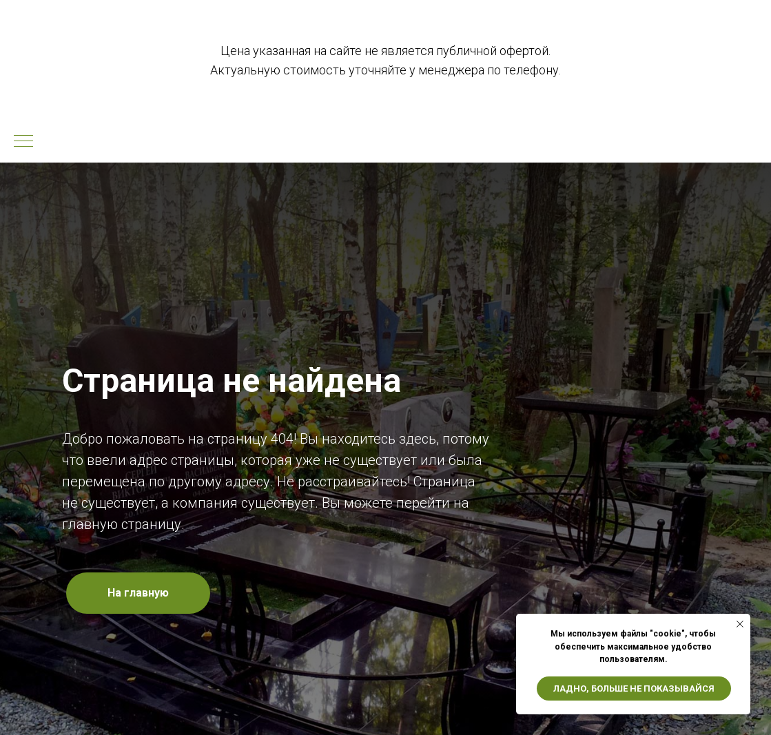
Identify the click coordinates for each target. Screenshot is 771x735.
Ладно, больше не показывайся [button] (634, 688)
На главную (138, 592)
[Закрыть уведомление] (740, 624)
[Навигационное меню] (23, 142)
